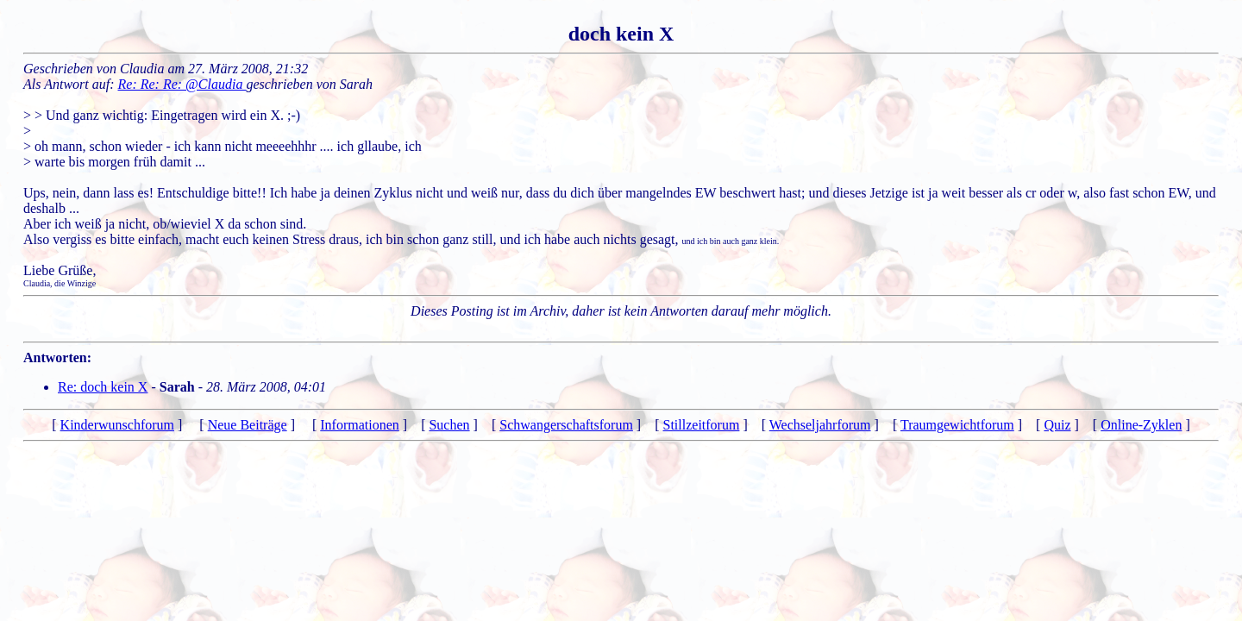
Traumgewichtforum (957, 424)
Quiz (1057, 424)
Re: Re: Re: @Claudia (182, 84)
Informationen (359, 424)
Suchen (449, 424)
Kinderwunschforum (117, 424)
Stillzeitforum (701, 424)
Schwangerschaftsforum (566, 424)
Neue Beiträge (247, 424)
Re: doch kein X (102, 387)
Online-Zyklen (1141, 424)
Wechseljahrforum (820, 424)
